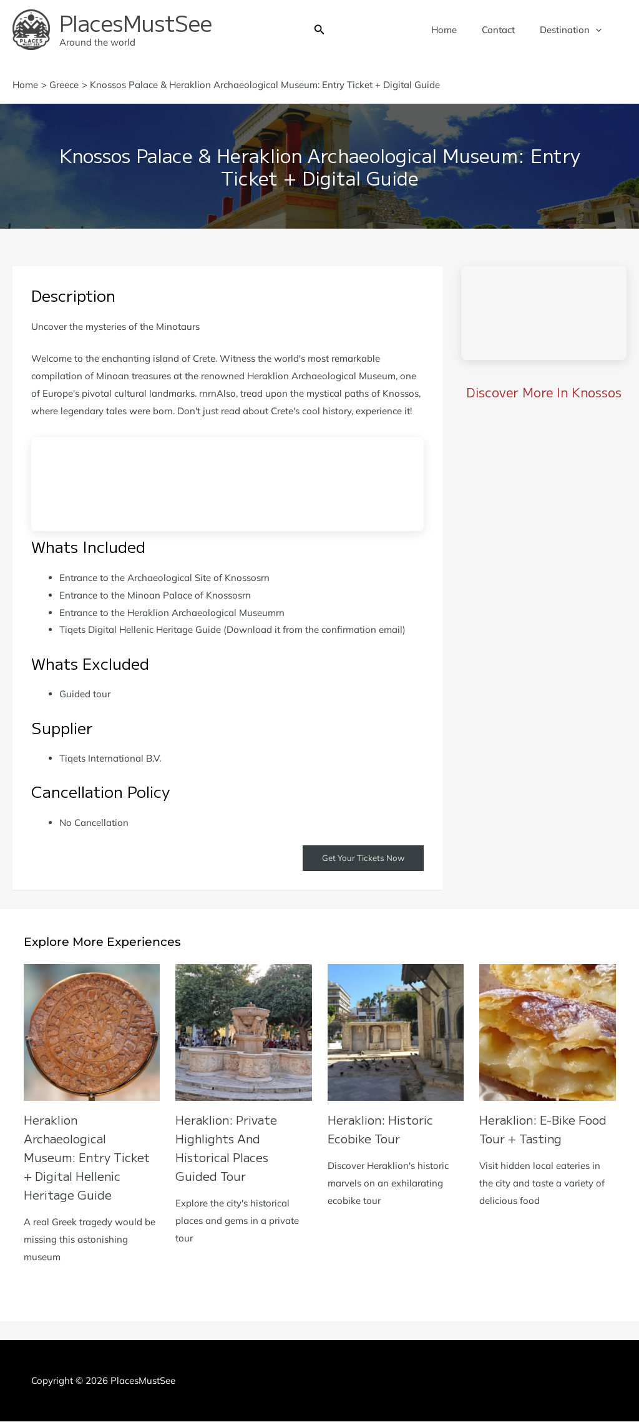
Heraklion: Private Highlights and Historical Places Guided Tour (229, 1148)
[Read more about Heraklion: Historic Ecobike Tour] (396, 1032)
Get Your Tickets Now (361, 858)
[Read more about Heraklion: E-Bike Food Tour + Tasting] (547, 1032)
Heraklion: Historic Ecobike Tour (384, 1129)
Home (459, 30)
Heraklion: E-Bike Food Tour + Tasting (547, 1129)
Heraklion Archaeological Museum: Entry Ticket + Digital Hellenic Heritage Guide (91, 1157)
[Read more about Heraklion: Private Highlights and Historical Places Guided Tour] (243, 1032)
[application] (599, 30)
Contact (507, 30)
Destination (574, 30)
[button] (319, 30)
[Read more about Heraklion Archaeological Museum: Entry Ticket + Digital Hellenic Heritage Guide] (92, 1032)
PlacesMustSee (135, 22)
